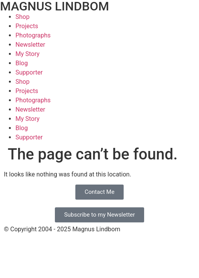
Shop (22, 16)
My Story (27, 54)
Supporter (29, 72)
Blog (21, 63)
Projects (26, 26)
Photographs (33, 35)
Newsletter (30, 44)
